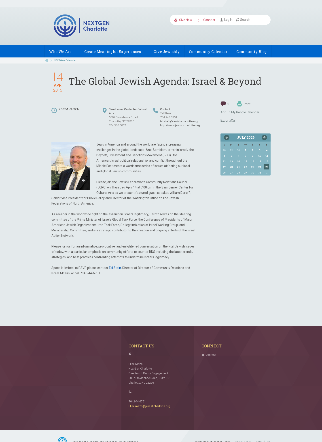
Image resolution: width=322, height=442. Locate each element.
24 (259, 166)
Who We (62, 51)
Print (243, 104)
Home (46, 60)
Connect (206, 20)
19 (224, 166)
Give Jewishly (167, 51)
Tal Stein (115, 268)
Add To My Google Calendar (239, 112)
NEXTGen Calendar (65, 60)
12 (224, 161)
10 (259, 155)
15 (245, 161)
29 (245, 172)
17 (259, 161)
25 (266, 166)
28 (238, 172)
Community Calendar (208, 51)
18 (266, 161)
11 (266, 155)
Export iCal (227, 120)
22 (245, 166)
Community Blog (251, 51)
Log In (226, 19)
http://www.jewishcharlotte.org (180, 125)
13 (231, 161)
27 (231, 172)
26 (224, 172)
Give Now (183, 20)
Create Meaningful (114, 51)
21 (238, 166)
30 (252, 172)
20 (231, 166)
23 (252, 166)
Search (243, 19)
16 (252, 161)
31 (259, 172)
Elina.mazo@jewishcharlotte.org (149, 406)
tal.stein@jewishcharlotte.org (179, 121)
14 (238, 161)
